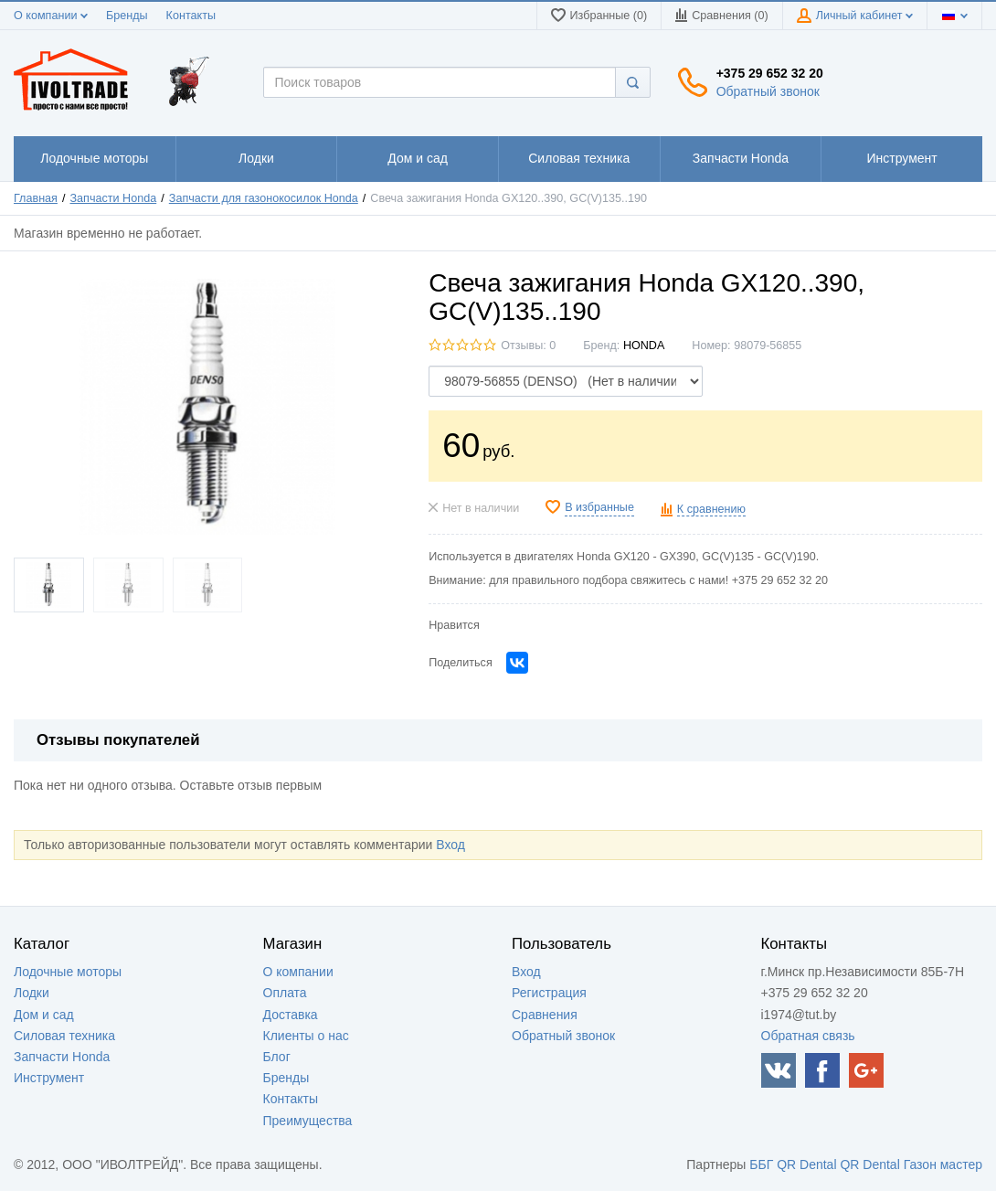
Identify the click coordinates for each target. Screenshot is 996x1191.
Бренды (127, 15)
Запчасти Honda (113, 198)
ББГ (761, 1164)
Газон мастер (943, 1164)
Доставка (290, 1014)
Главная (36, 198)
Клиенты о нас (306, 1035)
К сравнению (711, 509)
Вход (450, 844)
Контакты (191, 15)
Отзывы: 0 (528, 345)
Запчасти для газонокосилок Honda (263, 198)
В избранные (599, 507)
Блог (277, 1056)
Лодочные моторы (68, 971)
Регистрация (549, 992)
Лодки (31, 992)
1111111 (94, 158)
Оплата (285, 992)
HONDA (643, 345)
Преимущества (308, 1120)
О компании (51, 15)
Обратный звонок (768, 91)
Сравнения (544, 1014)
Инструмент (49, 1077)
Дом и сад (44, 1014)
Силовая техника (64, 1035)
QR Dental (806, 1164)
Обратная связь (808, 1035)
